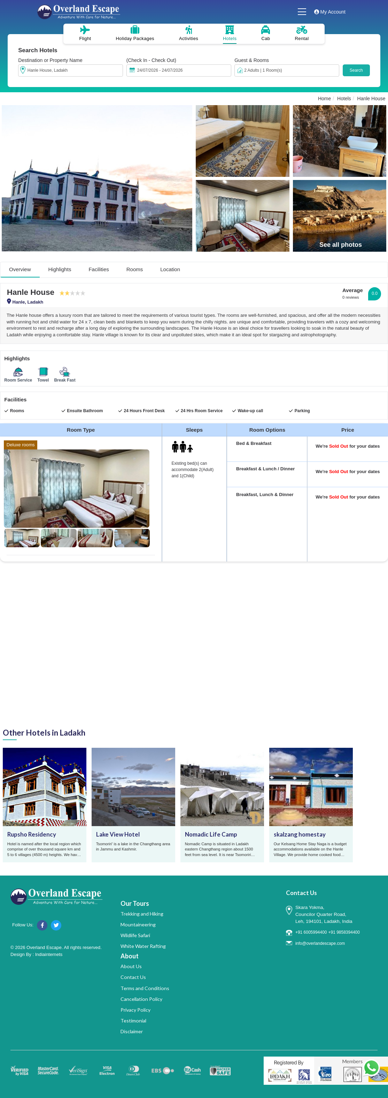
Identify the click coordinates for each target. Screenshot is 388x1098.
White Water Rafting (143, 946)
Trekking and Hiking (142, 914)
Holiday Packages (135, 33)
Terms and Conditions (145, 988)
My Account (330, 11)
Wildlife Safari (135, 935)
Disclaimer (132, 1031)
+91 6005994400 (311, 932)
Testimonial (133, 1021)
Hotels (229, 33)
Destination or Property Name (50, 60)
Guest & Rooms (251, 60)
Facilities (98, 269)
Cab (265, 33)
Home (324, 98)
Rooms (134, 269)
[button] (141, 488)
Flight (85, 33)
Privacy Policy (135, 1010)
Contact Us (133, 977)
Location (170, 269)
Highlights (59, 269)
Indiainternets (49, 954)
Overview (20, 269)
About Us (131, 966)
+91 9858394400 (343, 932)
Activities (188, 33)
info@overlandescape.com (320, 943)
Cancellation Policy (141, 999)
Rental (302, 33)
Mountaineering (138, 924)
